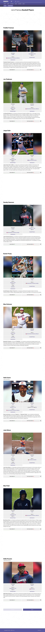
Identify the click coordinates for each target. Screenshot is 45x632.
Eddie (13, 585)
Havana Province (34, 160)
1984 (14, 333)
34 (13, 109)
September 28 (11, 588)
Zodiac (16, 3)
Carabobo (34, 459)
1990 (14, 459)
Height (24, 3)
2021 (32, 407)
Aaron (32, 404)
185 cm (12, 286)
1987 (14, 282)
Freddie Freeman (8, 28)
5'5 (14, 463)
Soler (32, 156)
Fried (32, 511)
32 (32, 229)
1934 (15, 407)
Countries (19, 3)
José (13, 456)
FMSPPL (6, 1)
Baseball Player (32, 57)
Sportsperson (13, 59)
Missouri (37, 333)
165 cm (12, 463)
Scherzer (32, 330)
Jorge (13, 156)
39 (13, 283)
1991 (15, 588)
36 (13, 460)
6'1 (14, 286)
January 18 (12, 514)
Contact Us (39, 630)
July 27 (12, 333)
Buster (13, 279)
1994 (34, 228)
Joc (13, 105)
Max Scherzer (7, 304)
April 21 (12, 108)
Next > (32, 609)
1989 (35, 53)
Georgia (18, 232)
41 (13, 334)
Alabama (17, 410)
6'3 (14, 337)
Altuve (32, 456)
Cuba (30, 160)
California (37, 108)
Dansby (13, 228)
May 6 (12, 459)
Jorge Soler (7, 130)
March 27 (11, 282)
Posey (32, 279)
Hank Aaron (7, 377)
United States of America (31, 108)
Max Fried (6, 486)
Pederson (32, 105)
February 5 (12, 407)
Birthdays (12, 3)
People (5, 3)
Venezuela (31, 459)
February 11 (31, 228)
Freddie (13, 54)
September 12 (31, 53)
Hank (13, 404)
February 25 (12, 159)
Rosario (32, 585)
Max (13, 330)
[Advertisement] (22, 18)
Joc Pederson (7, 79)
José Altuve (7, 430)
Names (8, 3)
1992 (14, 108)
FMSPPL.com (12, 630)
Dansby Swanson (8, 202)
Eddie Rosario (7, 559)
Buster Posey (7, 253)
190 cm (12, 337)
